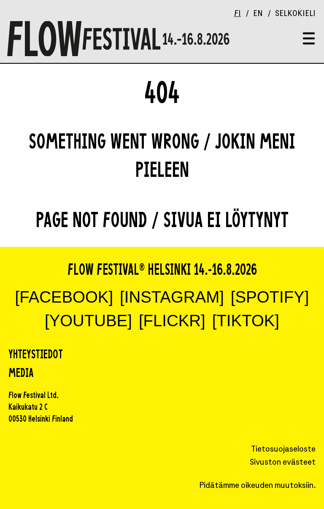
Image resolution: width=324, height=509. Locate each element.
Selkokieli (295, 14)
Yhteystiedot (35, 355)
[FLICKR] (172, 320)
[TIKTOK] (245, 320)
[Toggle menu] (309, 39)
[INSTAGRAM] (172, 297)
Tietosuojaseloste (283, 450)
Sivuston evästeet (283, 463)
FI (237, 14)
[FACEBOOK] (64, 297)
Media (21, 374)
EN (258, 14)
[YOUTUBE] (88, 320)
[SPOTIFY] (270, 297)
